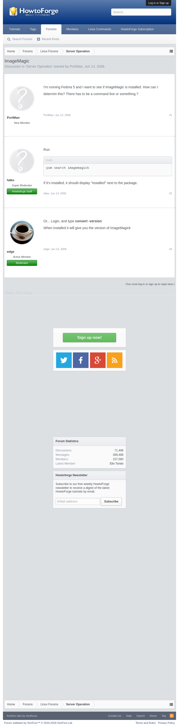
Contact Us (114, 715)
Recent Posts (50, 39)
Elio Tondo (116, 463)
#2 (170, 193)
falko (10, 180)
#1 (170, 115)
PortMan (76, 66)
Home (153, 715)
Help (129, 715)
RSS (172, 716)
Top (164, 715)
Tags (33, 29)
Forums (51, 29)
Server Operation (39, 66)
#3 (170, 249)
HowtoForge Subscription (137, 29)
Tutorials (14, 29)
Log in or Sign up (158, 2)
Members (72, 29)
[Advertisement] (89, 556)
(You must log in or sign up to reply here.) (150, 284)
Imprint (141, 715)
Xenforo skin (14, 715)
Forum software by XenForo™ (38, 722)
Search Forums (22, 39)
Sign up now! (89, 337)
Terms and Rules (146, 722)
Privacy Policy (166, 722)
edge (46, 249)
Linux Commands (99, 29)
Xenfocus (31, 715)
